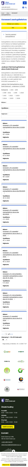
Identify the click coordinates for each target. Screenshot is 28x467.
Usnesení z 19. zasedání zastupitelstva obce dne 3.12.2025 (14, 148)
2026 (18, 98)
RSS (19, 28)
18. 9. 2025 (6, 177)
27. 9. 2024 (6, 325)
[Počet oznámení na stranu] (4, 340)
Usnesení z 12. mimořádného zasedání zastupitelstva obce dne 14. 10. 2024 (12, 297)
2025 (11, 98)
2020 (22, 93)
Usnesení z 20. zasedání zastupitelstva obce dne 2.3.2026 (14, 127)
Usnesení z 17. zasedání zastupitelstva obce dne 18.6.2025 (14, 191)
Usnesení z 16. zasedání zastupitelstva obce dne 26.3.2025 (11, 212)
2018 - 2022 (7, 93)
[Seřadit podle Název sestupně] (6, 102)
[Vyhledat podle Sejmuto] (14, 116)
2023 (17, 95)
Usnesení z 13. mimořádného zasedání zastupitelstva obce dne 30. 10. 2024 (12, 276)
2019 (15, 93)
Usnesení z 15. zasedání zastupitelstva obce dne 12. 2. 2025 (12, 233)
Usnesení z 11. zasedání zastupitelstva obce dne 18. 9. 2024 (12, 318)
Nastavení (22, 464)
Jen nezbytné (14, 464)
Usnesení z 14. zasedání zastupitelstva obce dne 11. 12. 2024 (12, 255)
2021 (4, 95)
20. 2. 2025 (6, 240)
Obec (7, 13)
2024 (5, 98)
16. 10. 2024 (6, 304)
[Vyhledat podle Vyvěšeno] (14, 110)
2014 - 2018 (14, 90)
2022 (11, 95)
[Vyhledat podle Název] (14, 105)
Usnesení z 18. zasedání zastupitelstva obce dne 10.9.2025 (14, 170)
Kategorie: (4, 90)
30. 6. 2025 (6, 198)
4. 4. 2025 (6, 219)
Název (3, 102)
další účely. (19, 456)
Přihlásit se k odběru (16, 24)
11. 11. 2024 (6, 283)
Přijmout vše (6, 464)
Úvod (2, 13)
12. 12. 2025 (6, 155)
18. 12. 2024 (6, 262)
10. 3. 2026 (6, 134)
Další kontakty (8, 427)
